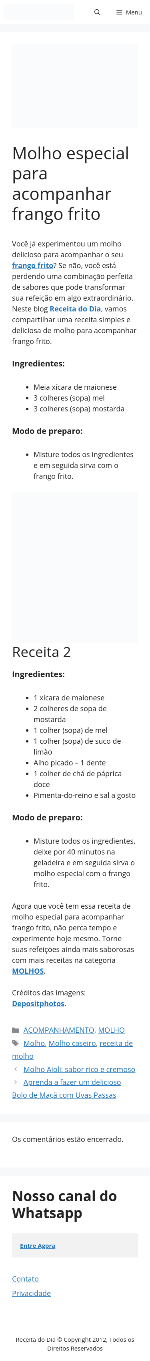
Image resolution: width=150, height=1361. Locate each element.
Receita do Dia (75, 308)
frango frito (32, 265)
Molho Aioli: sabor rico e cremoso (80, 1069)
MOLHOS (28, 971)
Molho (34, 1043)
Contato (25, 1279)
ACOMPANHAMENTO (59, 1030)
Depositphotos (38, 1003)
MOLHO (111, 1030)
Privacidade (31, 1293)
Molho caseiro (72, 1043)
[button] (97, 12)
